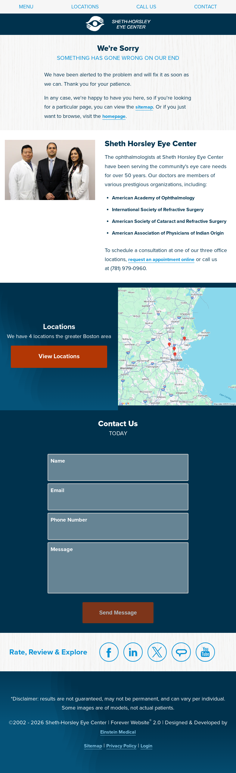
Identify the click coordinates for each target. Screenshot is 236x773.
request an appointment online (161, 260)
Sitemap (93, 746)
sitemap (144, 107)
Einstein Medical (118, 732)
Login (146, 746)
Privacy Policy (121, 746)
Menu (26, 6)
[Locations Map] (177, 346)
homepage (114, 116)
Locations (85, 6)
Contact (205, 6)
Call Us (146, 6)
